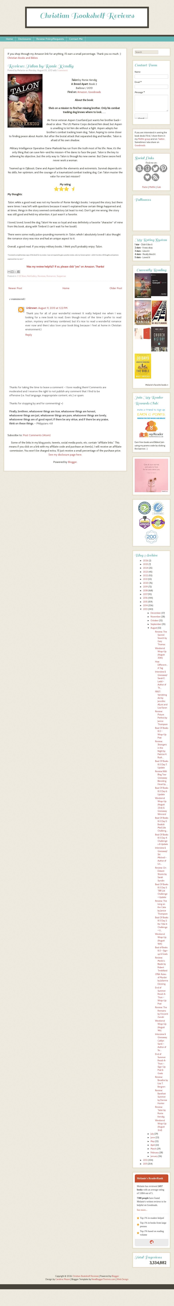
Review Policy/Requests (50, 39)
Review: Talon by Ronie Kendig (40, 66)
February (155, 1152)
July (152, 1134)
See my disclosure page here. (65, 454)
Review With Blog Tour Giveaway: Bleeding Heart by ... (161, 778)
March (153, 1148)
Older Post (116, 288)
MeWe (152, 187)
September (156, 624)
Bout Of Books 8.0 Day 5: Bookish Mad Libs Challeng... (161, 824)
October (154, 620)
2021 (145, 579)
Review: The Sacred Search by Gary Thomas (161, 638)
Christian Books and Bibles (23, 57)
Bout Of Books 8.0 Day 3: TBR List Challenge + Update (161, 891)
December (156, 613)
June (153, 1137)
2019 (145, 586)
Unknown (31, 308)
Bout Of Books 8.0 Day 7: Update (161, 764)
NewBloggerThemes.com (103, 1279)
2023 (145, 572)
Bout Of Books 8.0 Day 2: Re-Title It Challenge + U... (161, 924)
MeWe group (144, 139)
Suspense (61, 276)
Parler (145, 187)
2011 (145, 1164)
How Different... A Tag (161, 664)
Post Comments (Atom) (37, 435)
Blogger (72, 462)
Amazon (82, 92)
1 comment (62, 70)
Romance (51, 276)
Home (9, 39)
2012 (145, 1160)
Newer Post (15, 288)
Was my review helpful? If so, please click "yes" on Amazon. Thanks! (65, 266)
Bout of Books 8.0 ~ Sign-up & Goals (161, 950)
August (154, 628)
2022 (145, 575)
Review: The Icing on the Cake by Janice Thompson (161, 907)
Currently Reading (151, 270)
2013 (145, 609)
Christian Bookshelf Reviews (87, 15)
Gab (159, 187)
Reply (28, 334)
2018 (145, 590)
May (152, 1141)
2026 (145, 560)
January (154, 1156)
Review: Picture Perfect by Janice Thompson (161, 718)
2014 (145, 605)
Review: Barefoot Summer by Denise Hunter (161, 1097)
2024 (145, 568)
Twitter (161, 139)
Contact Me (76, 39)
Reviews (42, 276)
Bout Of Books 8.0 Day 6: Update (161, 791)
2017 (145, 594)
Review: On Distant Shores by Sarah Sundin (161, 874)
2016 (145, 598)
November (156, 616)
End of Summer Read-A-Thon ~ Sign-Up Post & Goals (160, 1064)
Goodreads (94, 92)
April (153, 1145)
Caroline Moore (62, 1279)
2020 (145, 583)
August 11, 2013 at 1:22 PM (52, 308)
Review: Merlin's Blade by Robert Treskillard (161, 964)
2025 (145, 564)
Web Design (122, 1279)
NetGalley (32, 276)
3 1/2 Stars (21, 276)
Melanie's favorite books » (156, 385)
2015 (145, 602)
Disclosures (24, 39)
